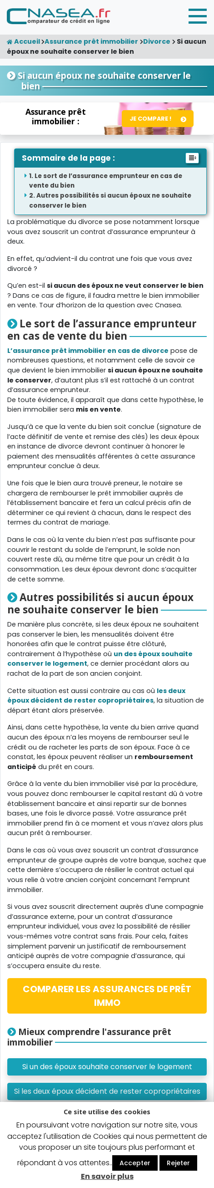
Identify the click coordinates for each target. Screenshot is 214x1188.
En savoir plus (107, 1176)
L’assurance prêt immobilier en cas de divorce (88, 350)
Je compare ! (150, 118)
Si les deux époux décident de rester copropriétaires (107, 1091)
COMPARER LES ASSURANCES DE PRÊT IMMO (107, 996)
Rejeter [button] (178, 1163)
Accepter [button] (134, 1163)
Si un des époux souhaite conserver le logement (107, 1066)
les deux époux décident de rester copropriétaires (96, 695)
